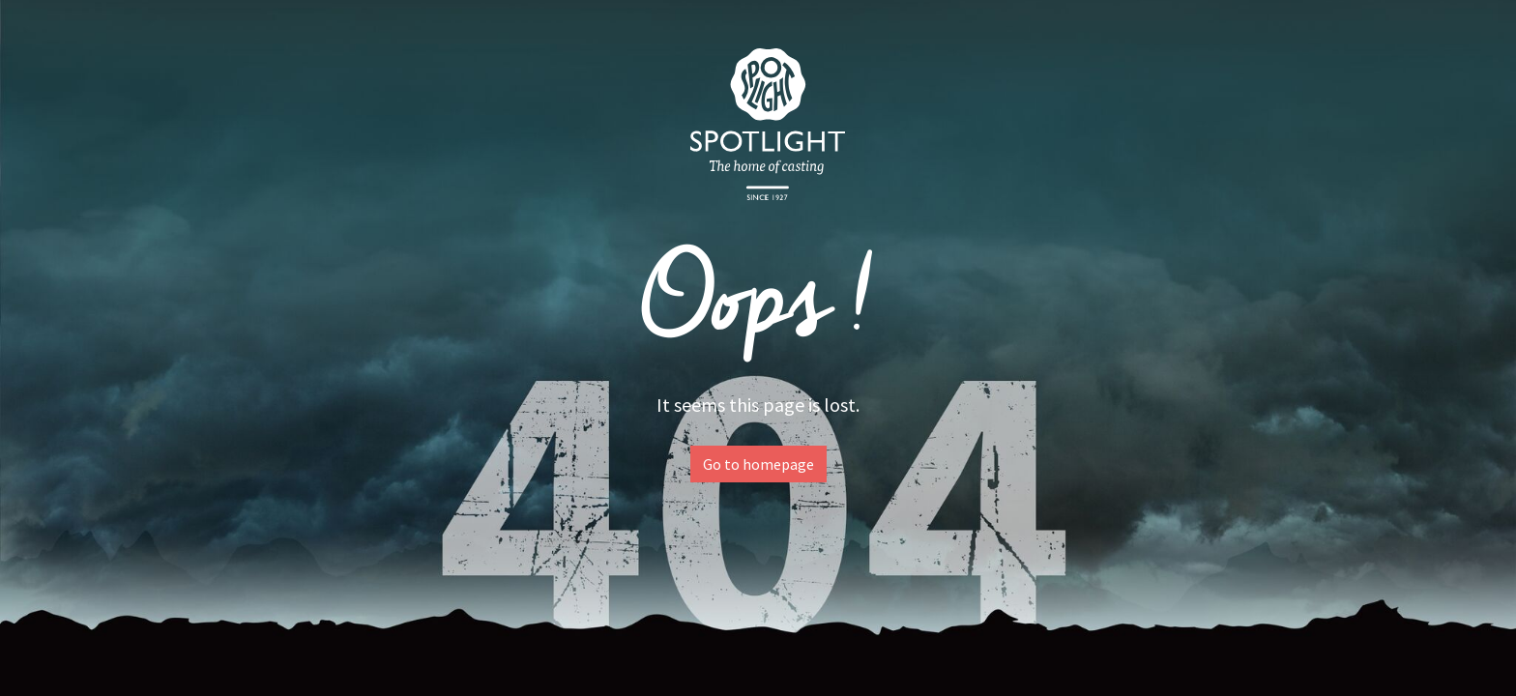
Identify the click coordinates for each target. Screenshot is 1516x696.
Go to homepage (758, 464)
